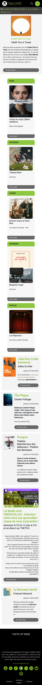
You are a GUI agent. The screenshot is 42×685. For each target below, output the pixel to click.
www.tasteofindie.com (21, 663)
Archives (29, 681)
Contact (9, 681)
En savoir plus (25, 385)
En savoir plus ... (11, 70)
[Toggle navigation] (37, 3)
